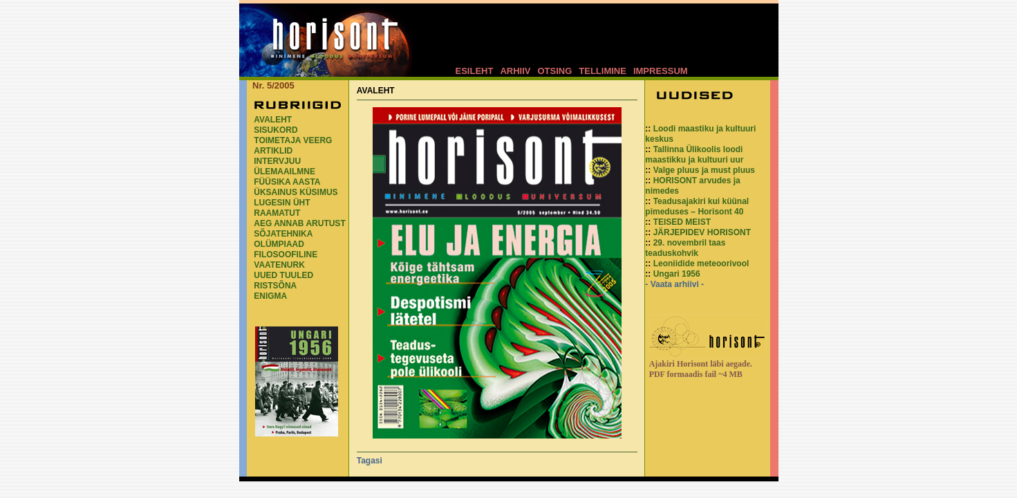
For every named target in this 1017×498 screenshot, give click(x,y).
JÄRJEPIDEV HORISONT (702, 232)
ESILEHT (475, 71)
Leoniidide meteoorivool (701, 263)
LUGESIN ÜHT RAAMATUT (282, 208)
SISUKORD (275, 130)
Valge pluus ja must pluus (704, 170)
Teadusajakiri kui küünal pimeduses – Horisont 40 (697, 206)
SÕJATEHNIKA (283, 234)
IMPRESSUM (660, 71)
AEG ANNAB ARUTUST (299, 223)
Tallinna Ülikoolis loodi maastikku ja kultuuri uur (694, 155)
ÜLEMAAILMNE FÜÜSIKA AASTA (287, 177)
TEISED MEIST (682, 222)
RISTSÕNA (275, 285)
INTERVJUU (277, 161)
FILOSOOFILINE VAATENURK (285, 260)
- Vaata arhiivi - (674, 284)
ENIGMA (270, 296)
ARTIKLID (273, 151)
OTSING (554, 71)
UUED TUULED (283, 275)
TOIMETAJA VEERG (293, 140)
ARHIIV (515, 71)
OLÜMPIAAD (279, 244)
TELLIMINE (602, 71)
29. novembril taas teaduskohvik (685, 248)
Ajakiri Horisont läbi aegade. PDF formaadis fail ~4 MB (700, 369)
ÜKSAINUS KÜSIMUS (295, 192)
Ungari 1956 (676, 274)
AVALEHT (273, 119)
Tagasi (369, 460)
